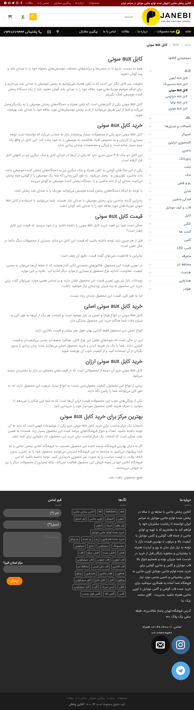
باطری (186, 150)
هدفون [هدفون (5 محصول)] (120, 573)
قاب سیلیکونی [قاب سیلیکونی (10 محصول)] (85, 560)
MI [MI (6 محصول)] (100, 512)
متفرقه (186, 256)
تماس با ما (43, 3)
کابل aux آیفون (178, 78)
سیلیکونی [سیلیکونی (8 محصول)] (103, 546)
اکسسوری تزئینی (179, 142)
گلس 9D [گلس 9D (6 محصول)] (109, 594)
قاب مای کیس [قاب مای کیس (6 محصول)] (100, 567)
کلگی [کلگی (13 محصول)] (121, 587)
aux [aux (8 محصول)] (122, 512)
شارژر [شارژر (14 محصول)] (91, 546)
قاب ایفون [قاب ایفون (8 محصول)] (118, 560)
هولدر (187, 288)
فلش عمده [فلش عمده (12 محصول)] (109, 553)
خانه (188, 31)
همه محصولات (167, 31)
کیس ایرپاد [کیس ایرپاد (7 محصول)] (108, 587)
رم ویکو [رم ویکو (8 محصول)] (74, 539)
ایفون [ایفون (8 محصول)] (99, 525)
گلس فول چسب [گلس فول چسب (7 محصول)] (91, 594)
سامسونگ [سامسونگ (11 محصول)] (118, 546)
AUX (176, 45)
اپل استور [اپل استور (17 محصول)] (80, 519)
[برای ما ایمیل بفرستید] (9, 3)
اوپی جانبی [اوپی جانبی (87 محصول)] (96, 519)
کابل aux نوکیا (178, 102)
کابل (188, 215)
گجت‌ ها (185, 231)
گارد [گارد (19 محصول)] (96, 587)
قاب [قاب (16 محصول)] (81, 553)
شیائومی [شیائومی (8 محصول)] (79, 546)
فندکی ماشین (181, 199)
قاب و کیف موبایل (178, 207)
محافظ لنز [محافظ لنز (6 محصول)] (83, 567)
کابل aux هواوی (177, 108)
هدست (186, 272)
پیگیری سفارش (62, 3)
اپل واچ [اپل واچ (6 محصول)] (120, 525)
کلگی (187, 223)
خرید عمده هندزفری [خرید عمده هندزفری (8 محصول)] (113, 539)
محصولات (94, 3)
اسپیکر (186, 134)
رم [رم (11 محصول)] (97, 539)
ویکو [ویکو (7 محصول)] (78, 573)
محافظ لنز (184, 264)
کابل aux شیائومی (176, 96)
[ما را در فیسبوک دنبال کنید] (21, 3)
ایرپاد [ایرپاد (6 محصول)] (109, 525)
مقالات (29, 3)
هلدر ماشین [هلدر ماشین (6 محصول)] (105, 573)
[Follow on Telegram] (5, 3)
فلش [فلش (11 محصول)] (121, 553)
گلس (187, 240)
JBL (188, 118)
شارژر (187, 191)
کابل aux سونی (178, 90)
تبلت (187, 166)
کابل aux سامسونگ (175, 84)
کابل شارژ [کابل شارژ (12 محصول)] (100, 580)
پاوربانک (185, 158)
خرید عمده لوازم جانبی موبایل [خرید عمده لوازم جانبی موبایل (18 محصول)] (108, 532)
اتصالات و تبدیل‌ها (178, 126)
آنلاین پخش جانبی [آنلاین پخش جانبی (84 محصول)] (83, 512)
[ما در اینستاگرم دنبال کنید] (17, 3)
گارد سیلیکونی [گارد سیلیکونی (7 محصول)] (81, 587)
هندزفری (185, 280)
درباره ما (79, 3)
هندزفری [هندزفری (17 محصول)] (90, 573)
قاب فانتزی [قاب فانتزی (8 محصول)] (118, 567)
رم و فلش (184, 183)
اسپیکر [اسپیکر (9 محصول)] (110, 519)
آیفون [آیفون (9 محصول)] (121, 519)
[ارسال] (33, 16)
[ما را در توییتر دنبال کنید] (13, 3)
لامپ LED (184, 248)
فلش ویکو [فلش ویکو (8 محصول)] (93, 553)
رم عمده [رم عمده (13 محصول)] (87, 539)
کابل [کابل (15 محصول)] (111, 580)
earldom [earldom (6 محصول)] (111, 512)
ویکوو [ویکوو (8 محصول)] (121, 580)
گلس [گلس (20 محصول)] (121, 594)
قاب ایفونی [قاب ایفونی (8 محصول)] (103, 560)
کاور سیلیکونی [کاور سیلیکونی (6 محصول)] (83, 580)
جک (188, 175)
